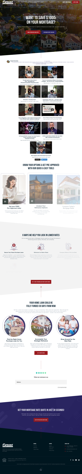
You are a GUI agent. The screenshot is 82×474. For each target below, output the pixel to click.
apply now (75, 2)
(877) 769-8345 (67, 2)
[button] (15, 384)
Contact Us (51, 448)
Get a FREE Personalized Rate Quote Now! (41, 281)
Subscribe (44, 159)
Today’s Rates (36, 449)
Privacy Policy (51, 450)
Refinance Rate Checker (49, 32)
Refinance (35, 447)
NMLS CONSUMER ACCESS (20, 458)
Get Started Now (41, 353)
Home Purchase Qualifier (33, 32)
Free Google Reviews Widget (62, 386)
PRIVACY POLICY (11, 458)
